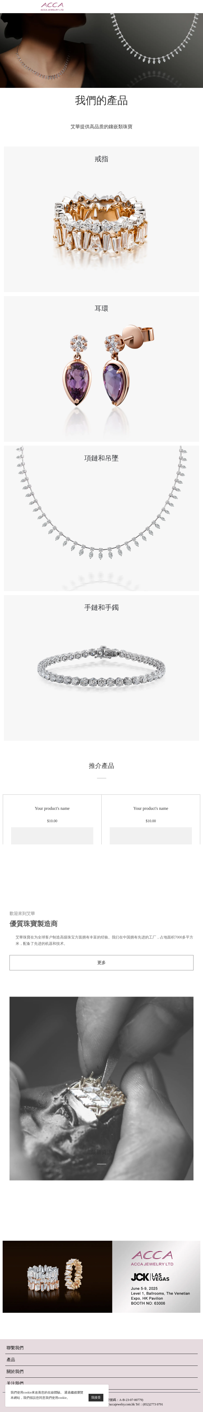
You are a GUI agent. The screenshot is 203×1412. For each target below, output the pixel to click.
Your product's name (52, 833)
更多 (101, 1083)
